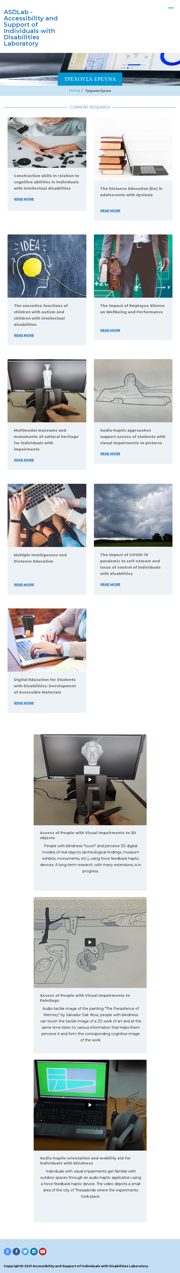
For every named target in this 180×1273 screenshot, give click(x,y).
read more (24, 199)
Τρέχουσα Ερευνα (98, 90)
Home (74, 90)
